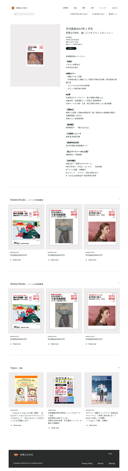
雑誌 (75, 8)
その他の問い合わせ (98, 14)
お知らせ (115, 8)
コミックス (102, 8)
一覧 (115, 365)
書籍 (83, 8)
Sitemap (112, 461)
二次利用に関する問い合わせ (79, 14)
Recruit (100, 461)
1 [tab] (119, 199)
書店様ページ (113, 14)
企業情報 (65, 8)
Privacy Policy (87, 461)
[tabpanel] (26, 232)
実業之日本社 (72, 33)
